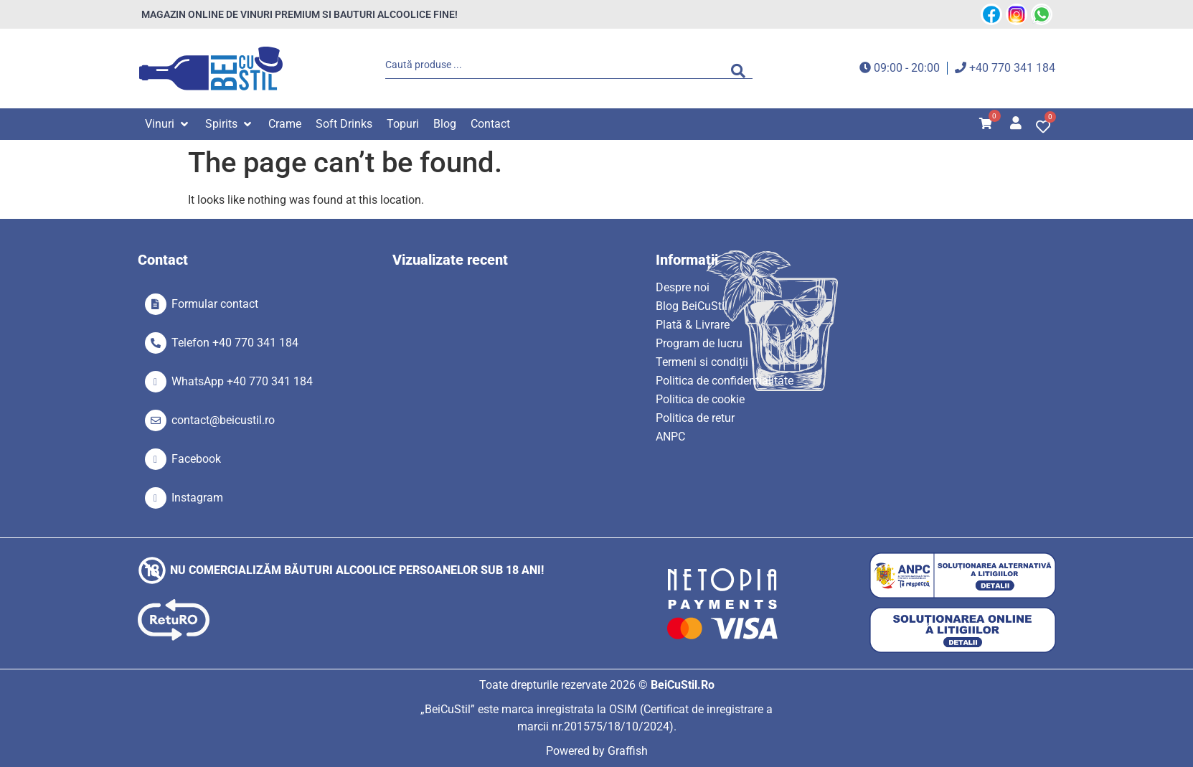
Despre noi (682, 287)
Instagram (197, 497)
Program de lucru (699, 343)
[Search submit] (742, 68)
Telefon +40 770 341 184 (234, 342)
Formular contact (214, 304)
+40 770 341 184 (1012, 68)
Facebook (196, 459)
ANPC (670, 436)
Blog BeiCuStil (691, 306)
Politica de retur (695, 418)
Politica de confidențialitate (724, 380)
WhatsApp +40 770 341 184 (242, 381)
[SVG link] (211, 68)
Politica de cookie (700, 399)
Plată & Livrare (693, 324)
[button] (168, 124)
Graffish (628, 751)
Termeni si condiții (702, 362)
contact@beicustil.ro (223, 420)
